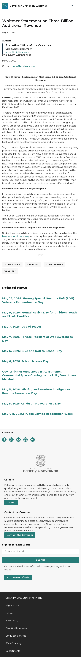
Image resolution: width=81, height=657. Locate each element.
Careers (11, 502)
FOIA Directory (13, 643)
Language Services (15, 636)
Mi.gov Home (12, 605)
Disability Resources (16, 628)
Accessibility (11, 620)
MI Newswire (12, 264)
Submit (40, 560)
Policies (9, 613)
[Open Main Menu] (77, 5)
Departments (12, 651)
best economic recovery (15, 236)
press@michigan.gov (23, 66)
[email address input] (40, 551)
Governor (33, 264)
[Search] (72, 5)
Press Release (54, 264)
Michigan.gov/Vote (18, 577)
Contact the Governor (20, 535)
